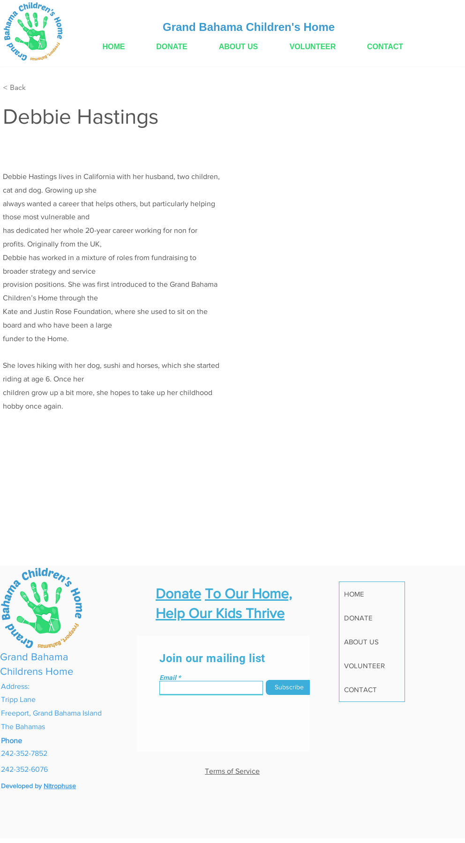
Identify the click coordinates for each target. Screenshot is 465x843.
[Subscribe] (289, 687)
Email (167, 677)
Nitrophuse (60, 786)
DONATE (358, 618)
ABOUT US (361, 642)
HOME (354, 594)
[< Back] (21, 88)
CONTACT (360, 690)
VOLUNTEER (364, 666)
